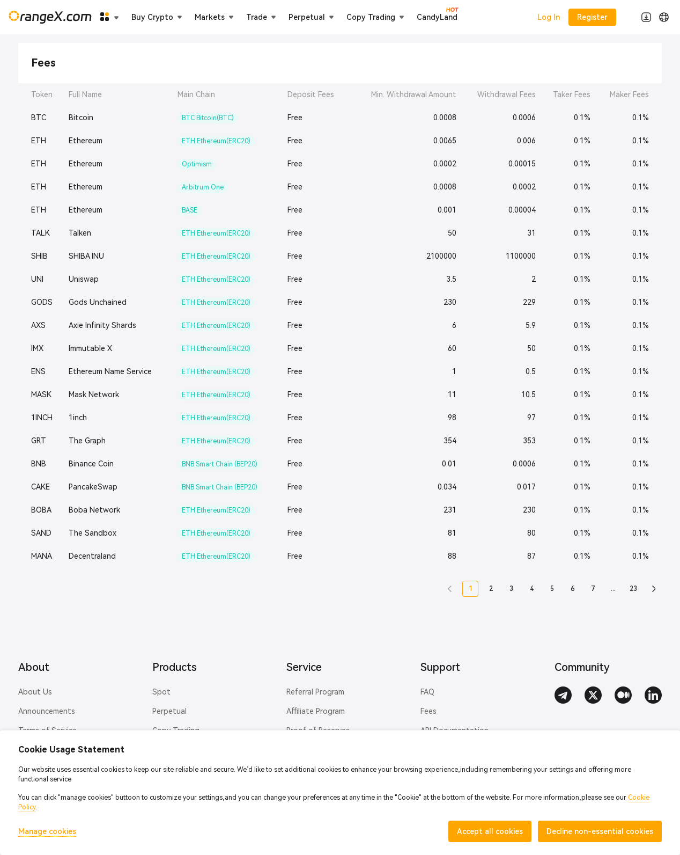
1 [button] (470, 589)
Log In (548, 17)
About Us (35, 692)
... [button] (613, 589)
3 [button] (511, 589)
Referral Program (315, 692)
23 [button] (633, 589)
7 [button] (593, 589)
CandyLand (437, 16)
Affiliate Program (315, 711)
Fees (428, 711)
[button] (450, 589)
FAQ (427, 692)
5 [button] (552, 589)
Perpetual (169, 711)
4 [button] (532, 589)
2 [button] (491, 589)
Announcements (46, 711)
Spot (161, 692)
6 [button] (572, 589)
